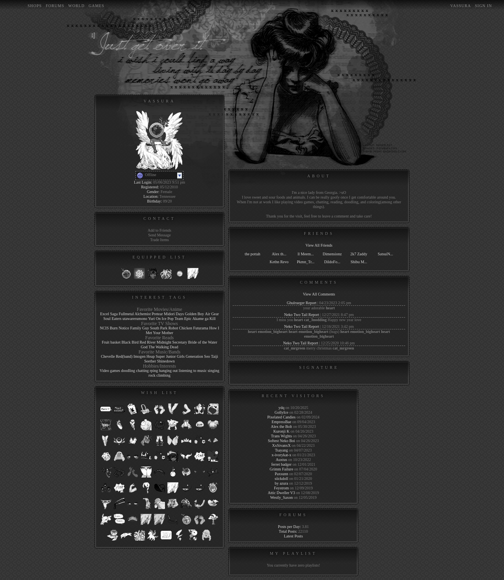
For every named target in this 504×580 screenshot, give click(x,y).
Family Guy (139, 328)
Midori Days (174, 314)
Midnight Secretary (172, 342)
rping (154, 370)
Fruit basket (111, 342)
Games (96, 6)
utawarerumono (134, 318)
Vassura (460, 6)
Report (311, 303)
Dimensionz (332, 254)
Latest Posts (293, 536)
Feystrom (281, 488)
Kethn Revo (279, 262)
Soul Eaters (113, 318)
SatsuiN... (385, 254)
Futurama (200, 328)
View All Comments (319, 294)
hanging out (168, 370)
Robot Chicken (180, 328)
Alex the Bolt (281, 426)
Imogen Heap (144, 356)
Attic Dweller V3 (281, 493)
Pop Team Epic (179, 318)
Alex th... (279, 254)
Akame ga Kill (204, 318)
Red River (148, 342)
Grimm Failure (281, 469)
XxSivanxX (281, 445)
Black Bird (130, 342)
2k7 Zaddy (358, 254)
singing (213, 370)
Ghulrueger (296, 303)
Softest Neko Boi (281, 441)
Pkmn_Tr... (305, 262)
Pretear (157, 314)
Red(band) (124, 356)
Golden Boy (194, 314)
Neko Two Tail (295, 314)
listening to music (193, 370)
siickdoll (281, 478)
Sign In (483, 6)
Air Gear (212, 314)
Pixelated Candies (281, 417)
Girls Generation (190, 356)
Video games (110, 370)
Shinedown (166, 361)
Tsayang (281, 450)
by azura (281, 483)
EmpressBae (281, 422)
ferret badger (281, 464)
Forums (55, 6)
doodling (128, 370)
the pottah (252, 254)
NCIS (104, 328)
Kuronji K (281, 431)
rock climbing (159, 375)
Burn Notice (119, 328)
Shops (35, 6)
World (76, 6)
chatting (142, 370)
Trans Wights (281, 436)
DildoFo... (332, 262)
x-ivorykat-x (281, 455)
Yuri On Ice (157, 318)
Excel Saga (109, 314)
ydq (281, 407)
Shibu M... (358, 262)
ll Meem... (306, 254)
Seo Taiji (211, 356)
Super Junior (166, 356)
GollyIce (281, 412)
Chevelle (108, 356)
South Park (158, 328)
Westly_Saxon (281, 497)
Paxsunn (281, 474)
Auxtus (281, 459)
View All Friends (319, 245)
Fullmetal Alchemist (134, 314)
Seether (150, 361)
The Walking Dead (163, 347)
